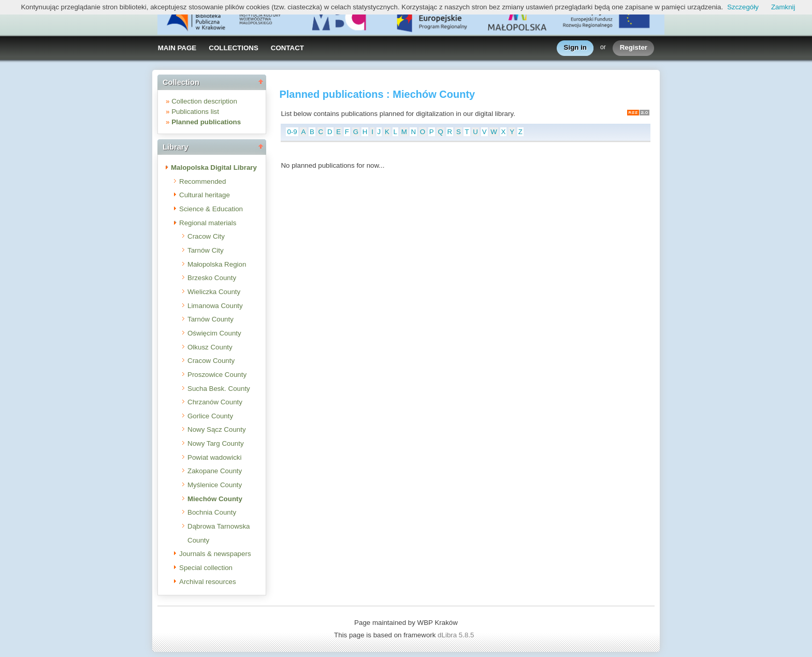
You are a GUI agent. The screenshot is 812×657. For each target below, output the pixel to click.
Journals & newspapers (215, 554)
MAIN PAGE (177, 48)
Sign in (575, 48)
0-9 (292, 132)
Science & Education (211, 209)
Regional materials (207, 223)
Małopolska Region (216, 264)
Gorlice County (210, 416)
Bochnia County (211, 512)
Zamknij (783, 7)
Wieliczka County (213, 292)
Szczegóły (743, 7)
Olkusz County (210, 347)
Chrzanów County (214, 402)
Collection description (204, 101)
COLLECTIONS (233, 48)
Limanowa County (215, 306)
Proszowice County (217, 374)
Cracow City (206, 236)
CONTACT (287, 48)
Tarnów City (205, 250)
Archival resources (207, 582)
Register (633, 48)
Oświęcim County (214, 333)
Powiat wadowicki (214, 457)
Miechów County (214, 499)
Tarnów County (210, 319)
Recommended (202, 181)
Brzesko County (211, 278)
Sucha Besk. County (218, 388)
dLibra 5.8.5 (457, 635)
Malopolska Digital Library (214, 167)
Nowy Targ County (215, 443)
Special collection (206, 568)
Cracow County (211, 360)
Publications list (195, 111)
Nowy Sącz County (216, 429)
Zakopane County (214, 471)
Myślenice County (214, 485)
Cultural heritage (204, 195)
